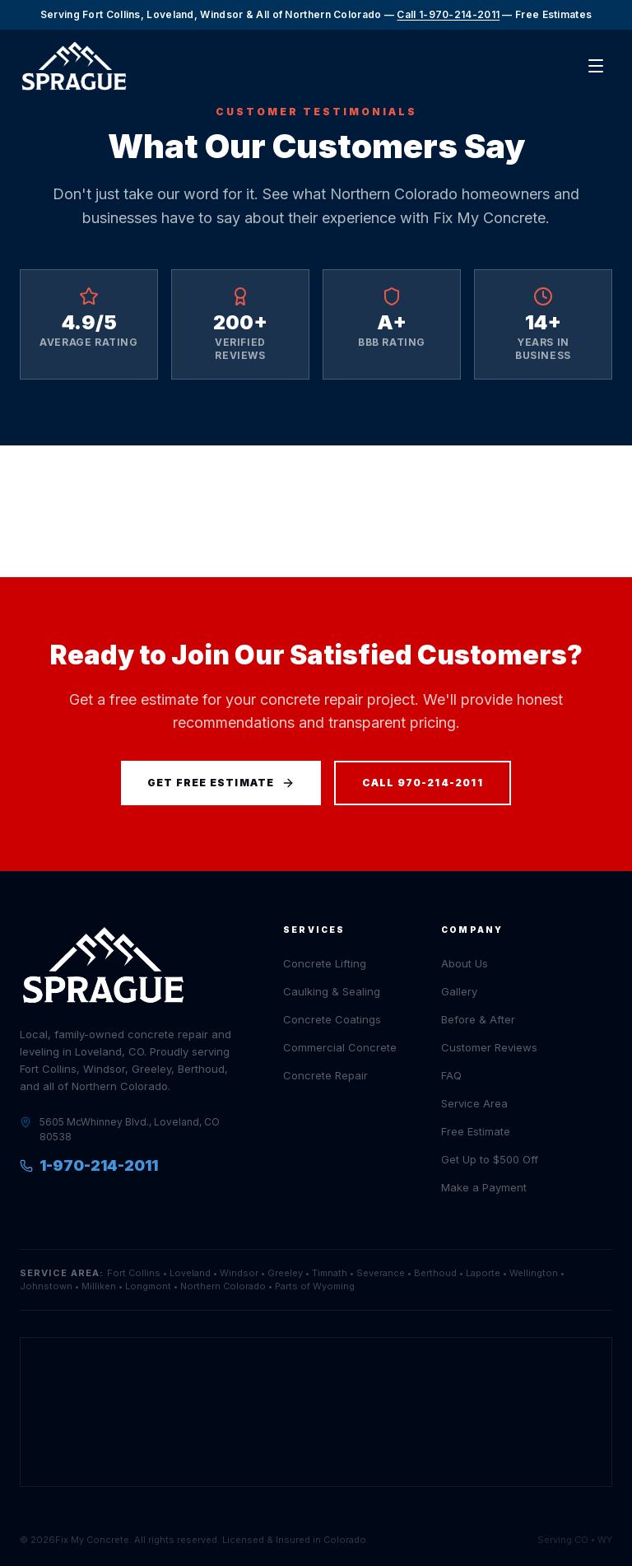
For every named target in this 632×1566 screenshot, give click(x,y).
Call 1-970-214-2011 (448, 14)
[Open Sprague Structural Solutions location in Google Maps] (316, 1412)
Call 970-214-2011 (422, 782)
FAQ (451, 1075)
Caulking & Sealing (331, 991)
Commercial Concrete (340, 1047)
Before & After (478, 1019)
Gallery (459, 991)
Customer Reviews (489, 1047)
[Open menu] (595, 65)
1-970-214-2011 (89, 1165)
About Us (464, 963)
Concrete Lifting (324, 963)
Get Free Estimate (220, 783)
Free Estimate (475, 1131)
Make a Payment (484, 1187)
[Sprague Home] (74, 66)
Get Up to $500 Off (489, 1159)
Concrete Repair (325, 1075)
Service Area (474, 1103)
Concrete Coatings (332, 1019)
